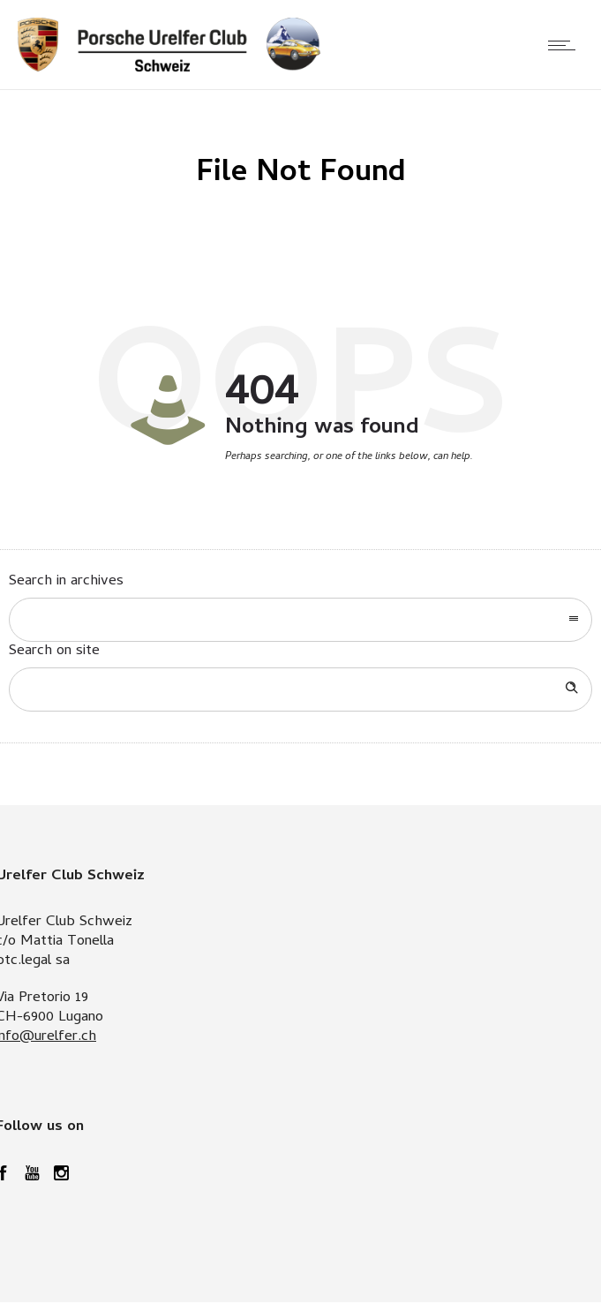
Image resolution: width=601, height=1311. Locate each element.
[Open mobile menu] (565, 45)
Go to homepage (355, 495)
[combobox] (300, 620)
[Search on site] (300, 689)
